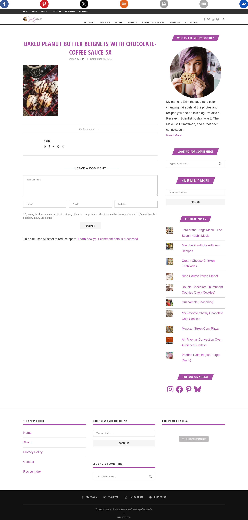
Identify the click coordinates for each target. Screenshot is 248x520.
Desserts (132, 22)
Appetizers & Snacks (153, 22)
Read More (174, 142)
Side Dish (105, 22)
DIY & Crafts (70, 11)
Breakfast (89, 22)
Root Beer (57, 11)
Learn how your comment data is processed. (108, 245)
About (34, 11)
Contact (44, 11)
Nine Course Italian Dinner (200, 282)
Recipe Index (84, 11)
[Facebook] (204, 22)
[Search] (223, 22)
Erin (82, 65)
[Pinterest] (217, 22)
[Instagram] (213, 22)
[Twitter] (208, 22)
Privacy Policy (33, 459)
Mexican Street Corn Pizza (200, 335)
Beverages (175, 22)
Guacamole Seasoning (197, 309)
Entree (118, 22)
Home (25, 11)
